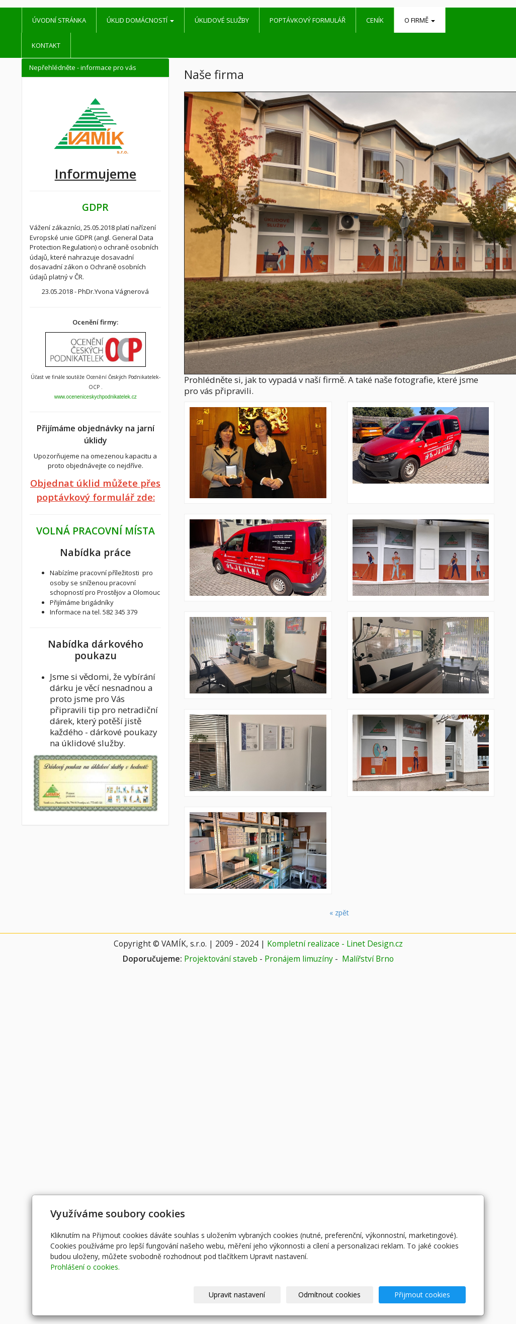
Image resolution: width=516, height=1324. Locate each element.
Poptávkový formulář (308, 20)
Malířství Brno (368, 958)
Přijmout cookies (427, 1294)
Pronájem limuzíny (299, 958)
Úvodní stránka (59, 20)
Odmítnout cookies (345, 1294)
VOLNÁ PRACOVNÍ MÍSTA (95, 530)
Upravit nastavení (262, 1294)
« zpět (339, 912)
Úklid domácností (140, 20)
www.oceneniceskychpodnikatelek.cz (95, 397)
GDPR (95, 207)
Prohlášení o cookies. (85, 1267)
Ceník (375, 20)
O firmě (419, 20)
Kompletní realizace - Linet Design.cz (335, 943)
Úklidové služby (222, 20)
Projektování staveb (220, 958)
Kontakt (46, 45)
